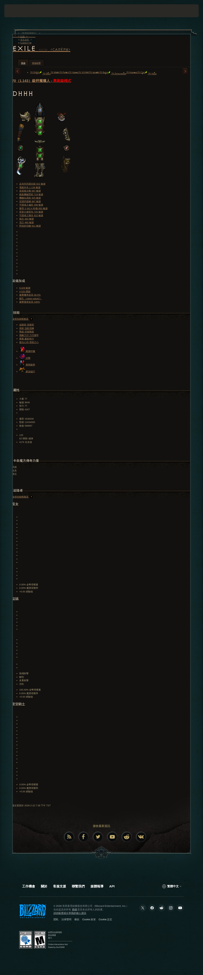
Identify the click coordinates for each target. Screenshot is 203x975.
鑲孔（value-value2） (30, 298)
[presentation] (15, 10)
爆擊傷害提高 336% (29, 302)
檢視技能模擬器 (22, 319)
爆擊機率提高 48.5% (29, 295)
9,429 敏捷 (24, 288)
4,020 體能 (24, 291)
